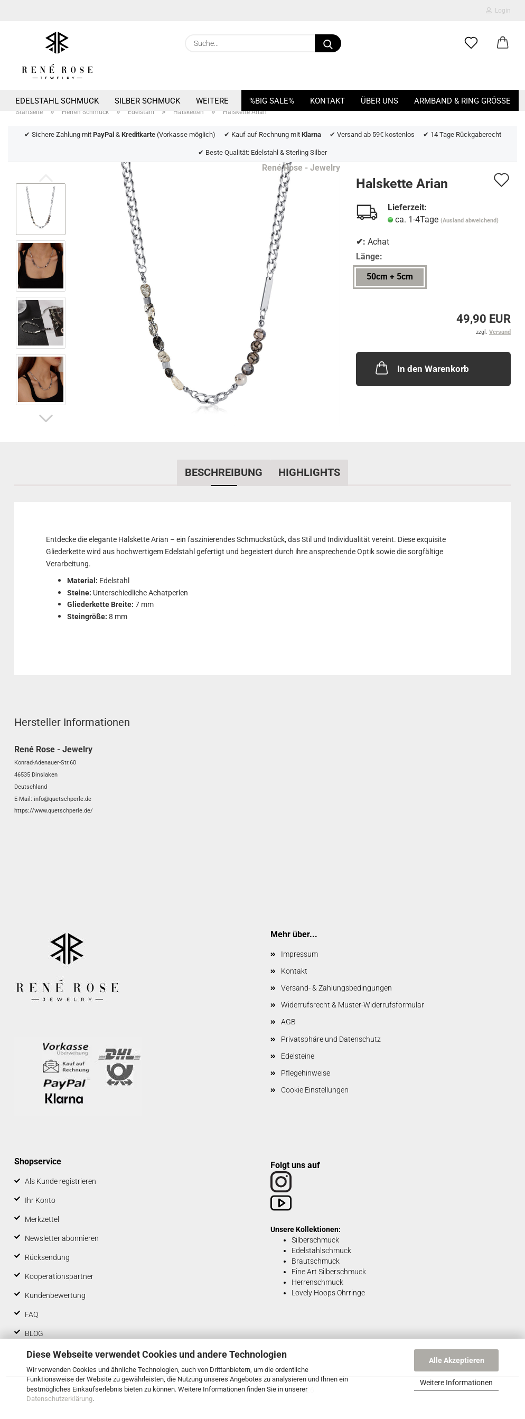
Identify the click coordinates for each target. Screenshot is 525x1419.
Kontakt (327, 101)
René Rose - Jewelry (301, 168)
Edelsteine (297, 1056)
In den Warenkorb (421, 367)
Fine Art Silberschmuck (329, 1271)
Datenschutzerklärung (59, 1399)
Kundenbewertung (55, 1295)
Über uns (379, 101)
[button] (503, 43)
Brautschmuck (316, 1261)
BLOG (34, 1333)
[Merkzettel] (471, 43)
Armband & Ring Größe (462, 101)
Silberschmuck (315, 1240)
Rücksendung (47, 1257)
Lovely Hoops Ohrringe (328, 1293)
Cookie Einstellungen (315, 1090)
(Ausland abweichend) (469, 220)
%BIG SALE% (271, 101)
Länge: (369, 256)
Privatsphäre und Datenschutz (331, 1039)
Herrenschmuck (317, 1282)
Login (498, 10)
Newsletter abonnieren (62, 1238)
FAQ (31, 1314)
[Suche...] (328, 43)
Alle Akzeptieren (456, 1360)
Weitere (212, 101)
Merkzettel (42, 1219)
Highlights (309, 472)
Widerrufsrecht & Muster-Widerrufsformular (352, 1005)
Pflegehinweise (305, 1073)
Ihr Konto (40, 1200)
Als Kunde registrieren (60, 1181)
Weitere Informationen (456, 1382)
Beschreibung (223, 472)
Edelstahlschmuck (321, 1250)
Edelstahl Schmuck (57, 101)
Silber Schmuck (147, 101)
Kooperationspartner (59, 1276)
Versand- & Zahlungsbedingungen (336, 988)
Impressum (299, 954)
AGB (288, 1021)
